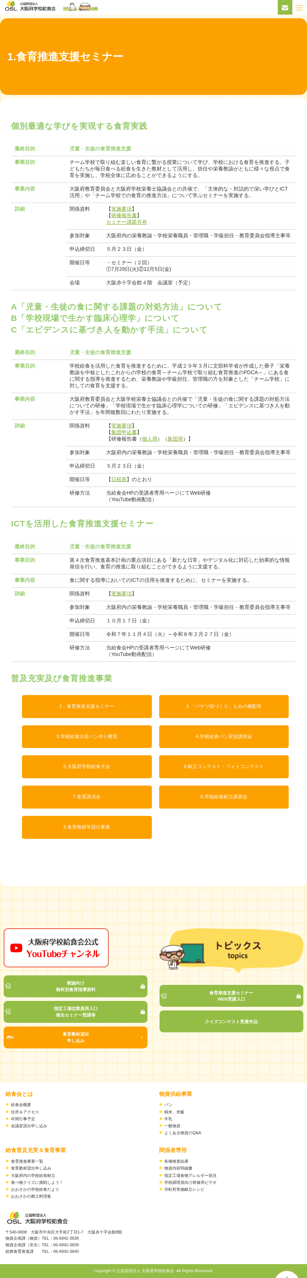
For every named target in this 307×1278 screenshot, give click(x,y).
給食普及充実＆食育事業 (35, 1150)
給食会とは (19, 1094)
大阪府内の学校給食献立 (33, 1175)
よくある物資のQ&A (182, 1133)
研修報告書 (124, 215)
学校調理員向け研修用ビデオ (190, 1182)
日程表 (119, 479)
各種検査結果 (176, 1161)
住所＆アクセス (25, 1112)
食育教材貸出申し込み (31, 1168)
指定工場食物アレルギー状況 (190, 1175)
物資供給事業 (175, 1094)
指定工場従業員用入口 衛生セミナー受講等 (76, 1011)
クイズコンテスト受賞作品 (231, 1021)
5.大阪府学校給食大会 (86, 766)
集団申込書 (124, 432)
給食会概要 (21, 1104)
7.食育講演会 (87, 796)
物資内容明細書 (178, 1168)
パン (168, 1104)
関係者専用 (173, 1150)
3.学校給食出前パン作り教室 (86, 736)
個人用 (149, 439)
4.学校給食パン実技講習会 (224, 736)
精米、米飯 (174, 1112)
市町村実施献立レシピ (184, 1189)
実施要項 (121, 209)
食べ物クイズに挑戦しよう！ (37, 1182)
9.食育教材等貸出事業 (86, 827)
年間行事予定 (23, 1119)
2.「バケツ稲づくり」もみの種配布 (224, 706)
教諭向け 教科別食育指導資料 (76, 986)
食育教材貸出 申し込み (76, 1037)
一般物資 (172, 1126)
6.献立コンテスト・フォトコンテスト (224, 766)
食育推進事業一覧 (27, 1161)
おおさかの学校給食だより (35, 1189)
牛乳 (168, 1119)
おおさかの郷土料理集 (31, 1196)
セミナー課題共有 (126, 222)
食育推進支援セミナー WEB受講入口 (231, 996)
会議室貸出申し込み (29, 1126)
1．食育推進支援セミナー (86, 706)
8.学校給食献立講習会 (224, 796)
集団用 (175, 439)
